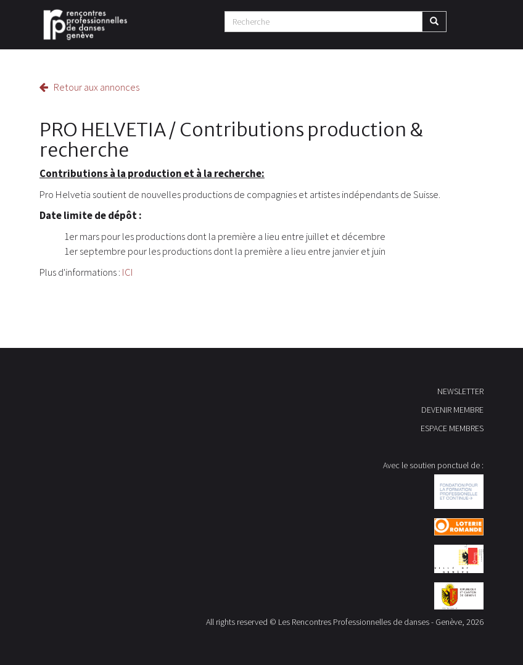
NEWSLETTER (460, 391)
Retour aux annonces (89, 87)
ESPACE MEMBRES (452, 428)
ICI (127, 272)
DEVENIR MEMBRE (452, 409)
